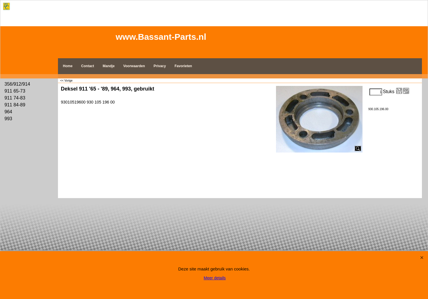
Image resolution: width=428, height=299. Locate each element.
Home (67, 66)
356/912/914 (17, 84)
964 (8, 111)
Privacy (160, 66)
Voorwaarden (134, 66)
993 (8, 118)
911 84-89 (15, 104)
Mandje (108, 66)
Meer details (215, 278)
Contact (87, 66)
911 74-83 (15, 97)
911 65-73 (15, 91)
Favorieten (183, 66)
